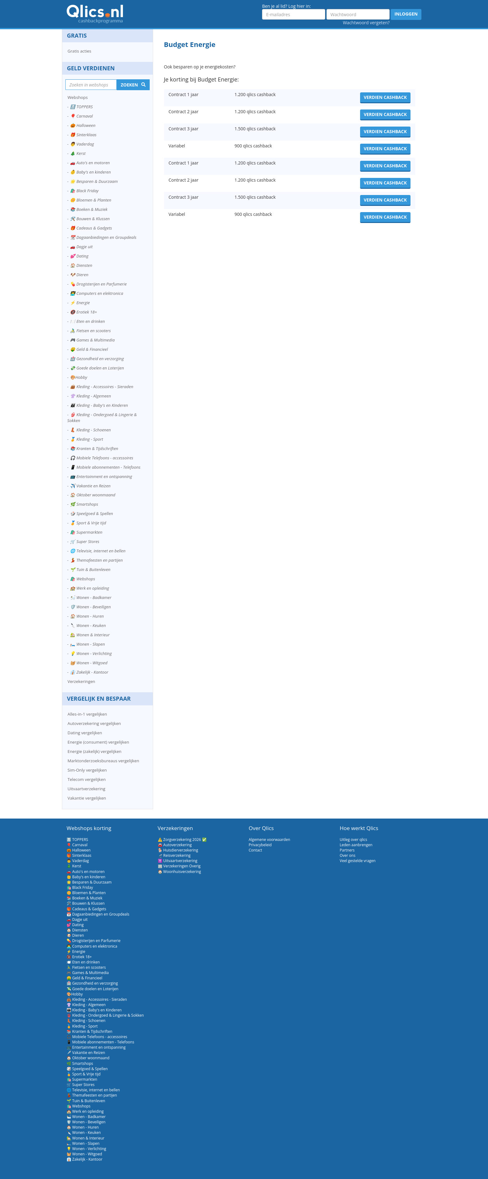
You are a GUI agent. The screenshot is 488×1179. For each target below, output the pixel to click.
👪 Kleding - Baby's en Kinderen (99, 405)
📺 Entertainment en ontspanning (101, 476)
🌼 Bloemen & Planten (90, 200)
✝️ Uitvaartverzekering (178, 860)
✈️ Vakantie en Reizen (90, 486)
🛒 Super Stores (84, 541)
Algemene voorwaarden (269, 839)
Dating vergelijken (85, 733)
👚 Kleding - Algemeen (90, 396)
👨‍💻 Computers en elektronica (96, 293)
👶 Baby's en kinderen (90, 172)
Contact (255, 850)
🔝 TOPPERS (81, 106)
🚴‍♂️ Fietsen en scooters (90, 330)
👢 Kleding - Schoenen (90, 430)
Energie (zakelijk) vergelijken (94, 751)
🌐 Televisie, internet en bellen (97, 551)
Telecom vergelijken (87, 779)
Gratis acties (79, 51)
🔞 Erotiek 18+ (83, 312)
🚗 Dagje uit (81, 246)
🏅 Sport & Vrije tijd (88, 523)
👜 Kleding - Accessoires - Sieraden (101, 386)
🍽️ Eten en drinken (87, 321)
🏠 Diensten (81, 265)
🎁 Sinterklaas (83, 134)
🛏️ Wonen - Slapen (87, 644)
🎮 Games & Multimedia (92, 340)
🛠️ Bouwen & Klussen (90, 218)
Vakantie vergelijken (87, 798)
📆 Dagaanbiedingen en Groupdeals (103, 237)
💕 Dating (79, 256)
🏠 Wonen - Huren (87, 616)
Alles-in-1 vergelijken (87, 714)
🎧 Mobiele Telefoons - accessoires (101, 458)
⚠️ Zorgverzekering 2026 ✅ (182, 839)
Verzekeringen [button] (81, 681)
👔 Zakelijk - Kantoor (89, 672)
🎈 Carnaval (81, 116)
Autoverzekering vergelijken (94, 723)
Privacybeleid (260, 844)
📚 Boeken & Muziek (88, 209)
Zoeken (129, 85)
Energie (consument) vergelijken (98, 742)
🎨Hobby (78, 377)
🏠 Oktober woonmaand (92, 495)
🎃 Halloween (83, 125)
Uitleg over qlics (353, 839)
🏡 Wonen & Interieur (90, 635)
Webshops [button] (78, 97)
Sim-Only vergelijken (87, 770)
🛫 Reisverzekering (174, 855)
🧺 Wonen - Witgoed (88, 663)
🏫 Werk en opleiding (89, 588)
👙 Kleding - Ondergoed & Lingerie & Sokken (102, 417)
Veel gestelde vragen (358, 860)
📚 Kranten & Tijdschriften (94, 448)
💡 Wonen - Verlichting (91, 653)
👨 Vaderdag (82, 144)
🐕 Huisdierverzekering (178, 850)
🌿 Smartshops (84, 504)
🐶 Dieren (79, 274)
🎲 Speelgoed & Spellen (91, 513)
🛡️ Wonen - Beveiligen (90, 607)
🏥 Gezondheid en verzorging (97, 358)
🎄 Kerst (78, 153)
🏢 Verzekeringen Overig (179, 866)
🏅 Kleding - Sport (86, 439)
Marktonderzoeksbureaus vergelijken (103, 761)
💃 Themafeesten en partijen (96, 560)
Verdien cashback (385, 97)
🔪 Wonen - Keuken (88, 625)
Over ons (347, 855)
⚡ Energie (80, 302)
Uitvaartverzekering (86, 788)
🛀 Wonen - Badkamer (90, 597)
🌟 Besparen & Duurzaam (94, 181)
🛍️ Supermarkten (86, 532)
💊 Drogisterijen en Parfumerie (98, 284)
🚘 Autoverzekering (175, 844)
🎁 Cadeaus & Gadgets (91, 228)
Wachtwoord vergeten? (366, 23)
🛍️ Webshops (82, 579)
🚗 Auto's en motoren (90, 162)
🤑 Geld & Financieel (89, 349)
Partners (347, 850)
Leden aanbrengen (356, 844)
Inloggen (406, 14)
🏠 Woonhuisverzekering (179, 871)
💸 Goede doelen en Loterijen (97, 368)
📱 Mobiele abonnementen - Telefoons (105, 467)
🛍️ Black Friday (84, 190)
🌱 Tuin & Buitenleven (90, 569)
